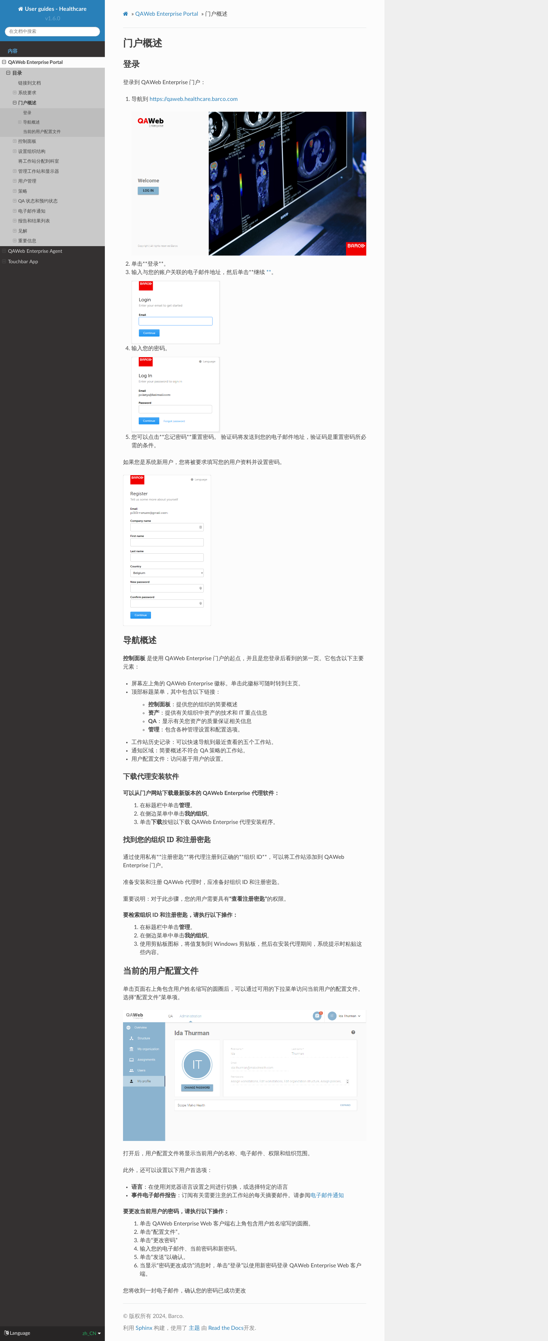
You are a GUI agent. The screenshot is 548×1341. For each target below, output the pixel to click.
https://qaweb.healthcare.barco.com (194, 99)
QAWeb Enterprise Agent (32, 251)
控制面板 (25, 142)
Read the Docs (226, 1328)
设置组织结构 (29, 152)
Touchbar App (20, 262)
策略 (20, 192)
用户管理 (25, 181)
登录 (27, 113)
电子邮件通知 (29, 211)
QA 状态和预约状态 (35, 201)
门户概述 (25, 103)
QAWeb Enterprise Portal (32, 62)
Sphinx (144, 1328)
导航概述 (29, 122)
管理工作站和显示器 (36, 172)
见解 (20, 231)
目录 (14, 73)
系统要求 (25, 93)
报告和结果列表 (31, 221)
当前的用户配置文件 (42, 132)
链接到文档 (29, 83)
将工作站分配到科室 (38, 161)
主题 (194, 1328)
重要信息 (25, 241)
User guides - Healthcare (55, 9)
